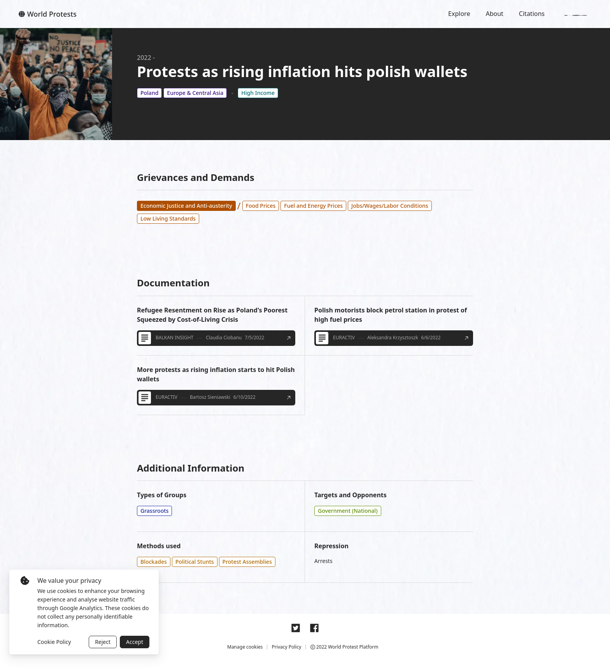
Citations (532, 13)
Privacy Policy (286, 647)
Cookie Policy (54, 641)
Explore (459, 13)
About (494, 13)
